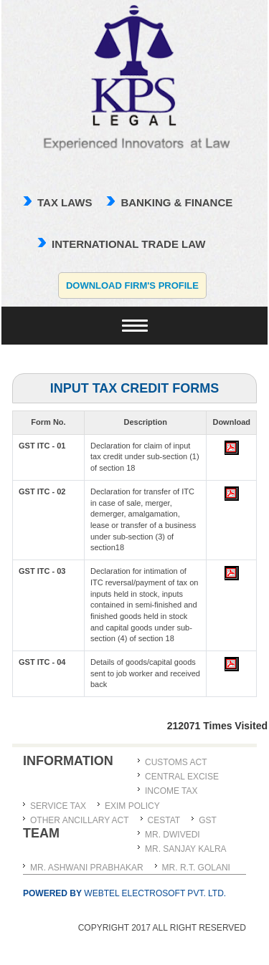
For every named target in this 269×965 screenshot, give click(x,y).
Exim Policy (132, 806)
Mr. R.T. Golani (196, 868)
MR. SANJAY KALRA (186, 849)
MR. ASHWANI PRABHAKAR (86, 868)
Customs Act (176, 762)
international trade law (128, 244)
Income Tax (171, 791)
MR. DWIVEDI (172, 835)
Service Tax (58, 806)
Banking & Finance (176, 202)
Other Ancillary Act (79, 820)
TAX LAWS (64, 202)
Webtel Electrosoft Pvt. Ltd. (124, 893)
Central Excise (182, 777)
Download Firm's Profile (132, 285)
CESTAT (164, 820)
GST (208, 820)
